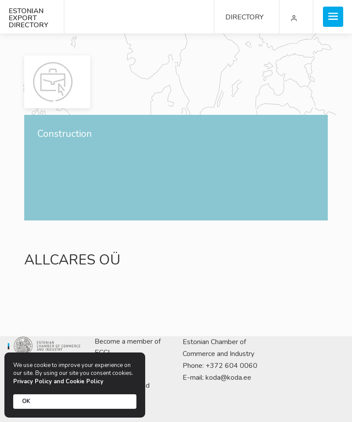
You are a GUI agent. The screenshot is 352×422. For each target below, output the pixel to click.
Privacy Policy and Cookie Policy (58, 381)
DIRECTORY (244, 17)
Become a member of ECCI (128, 347)
